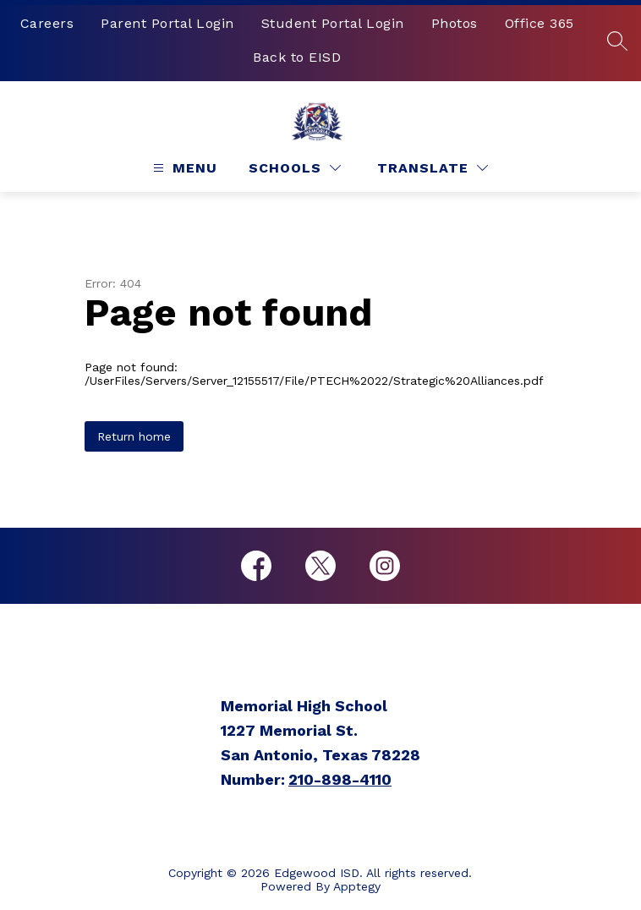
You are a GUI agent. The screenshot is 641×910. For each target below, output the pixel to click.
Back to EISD (297, 57)
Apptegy (357, 886)
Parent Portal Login (167, 23)
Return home (134, 436)
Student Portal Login (332, 23)
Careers (47, 23)
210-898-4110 (340, 779)
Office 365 (539, 23)
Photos (454, 23)
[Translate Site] (432, 167)
